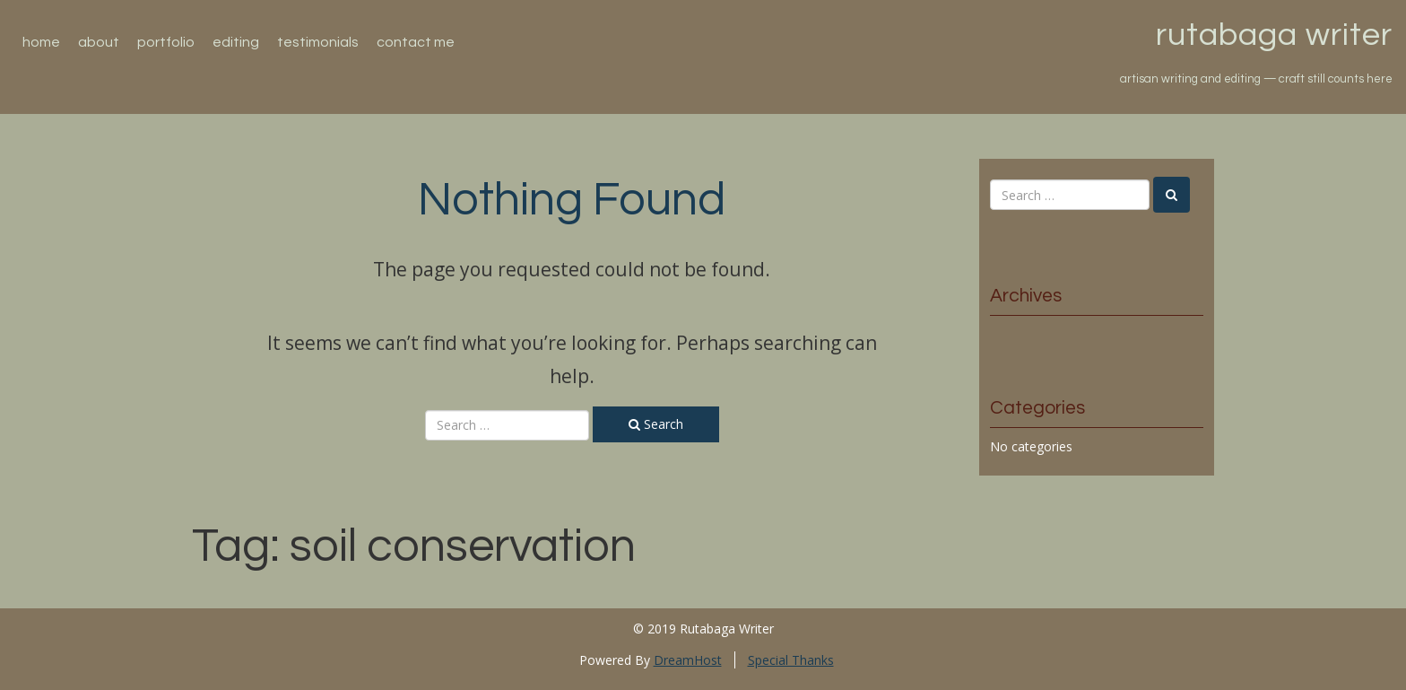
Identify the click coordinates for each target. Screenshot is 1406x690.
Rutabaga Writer (1274, 35)
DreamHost (688, 659)
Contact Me (416, 42)
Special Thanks (791, 659)
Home (41, 42)
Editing (236, 42)
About (98, 42)
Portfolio (166, 42)
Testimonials (318, 42)
